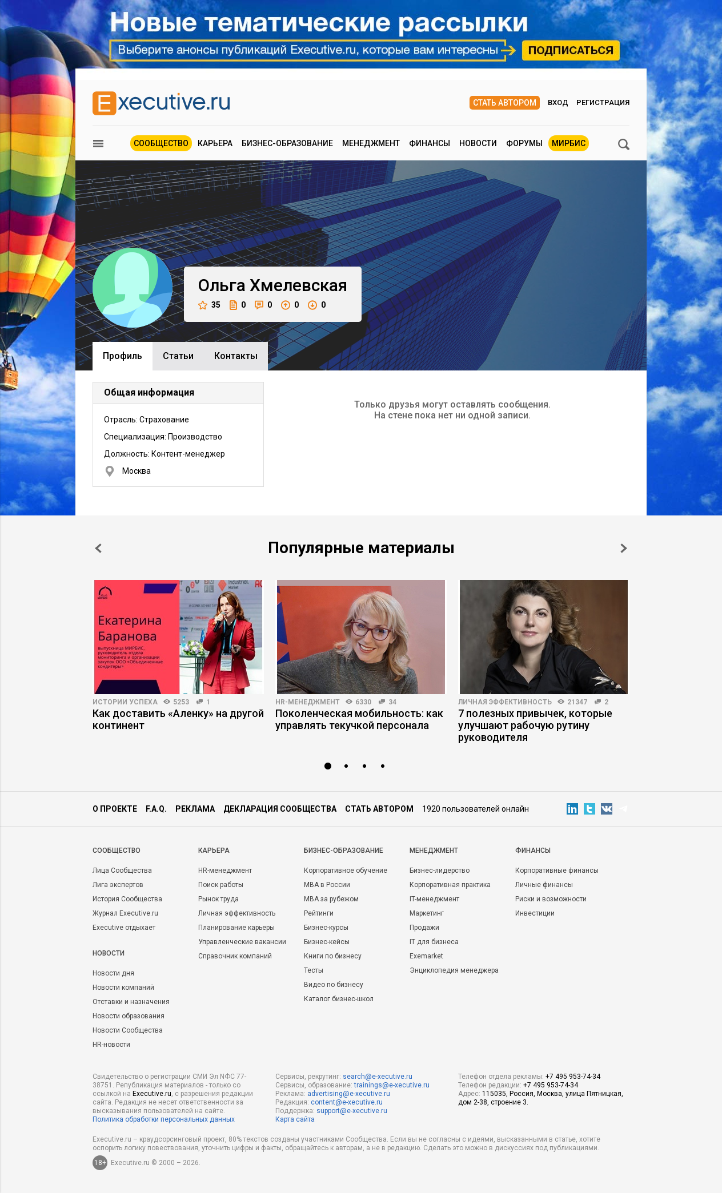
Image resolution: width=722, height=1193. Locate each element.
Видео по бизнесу (333, 985)
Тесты (313, 970)
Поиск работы (220, 885)
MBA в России (327, 885)
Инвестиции (535, 913)
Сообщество (161, 143)
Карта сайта (295, 1119)
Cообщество (117, 851)
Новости (478, 143)
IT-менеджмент (434, 899)
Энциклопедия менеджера (454, 970)
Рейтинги (319, 913)
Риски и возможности (551, 899)
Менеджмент (371, 143)
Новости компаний (123, 988)
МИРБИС (568, 143)
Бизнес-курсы (326, 928)
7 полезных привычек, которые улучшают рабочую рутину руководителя (535, 725)
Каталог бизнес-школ (339, 999)
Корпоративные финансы (557, 870)
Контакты (236, 355)
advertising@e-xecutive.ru (348, 1094)
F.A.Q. (156, 808)
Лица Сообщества (122, 870)
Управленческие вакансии (242, 942)
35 (209, 305)
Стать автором (504, 102)
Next (623, 548)
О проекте (115, 808)
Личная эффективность (505, 702)
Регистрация (602, 102)
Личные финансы (544, 885)
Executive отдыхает (124, 928)
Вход (558, 102)
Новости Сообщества (128, 1030)
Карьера (215, 143)
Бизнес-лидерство (440, 870)
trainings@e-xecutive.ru (392, 1085)
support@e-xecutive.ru (351, 1111)
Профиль (122, 355)
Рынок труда (218, 899)
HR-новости (111, 1045)
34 (392, 702)
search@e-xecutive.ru (377, 1077)
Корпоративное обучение (345, 870)
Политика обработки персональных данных (164, 1119)
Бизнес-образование (287, 143)
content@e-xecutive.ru (347, 1102)
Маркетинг (427, 913)
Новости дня (113, 973)
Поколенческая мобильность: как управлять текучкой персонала (359, 719)
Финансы (429, 143)
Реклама (195, 808)
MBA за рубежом (331, 899)
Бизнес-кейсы (327, 942)
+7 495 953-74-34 (572, 1077)
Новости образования (129, 1016)
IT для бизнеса (434, 942)
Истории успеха (125, 702)
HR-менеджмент (307, 702)
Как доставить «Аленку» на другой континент (178, 719)
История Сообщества (127, 899)
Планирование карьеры (236, 928)
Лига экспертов (118, 885)
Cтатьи (178, 355)
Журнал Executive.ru (125, 913)
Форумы (524, 143)
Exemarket (426, 956)
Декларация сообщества (279, 808)
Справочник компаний (235, 956)
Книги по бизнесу (333, 956)
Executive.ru (152, 1094)
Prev (98, 548)
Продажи (424, 928)
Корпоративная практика (450, 885)
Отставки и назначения (131, 1002)
